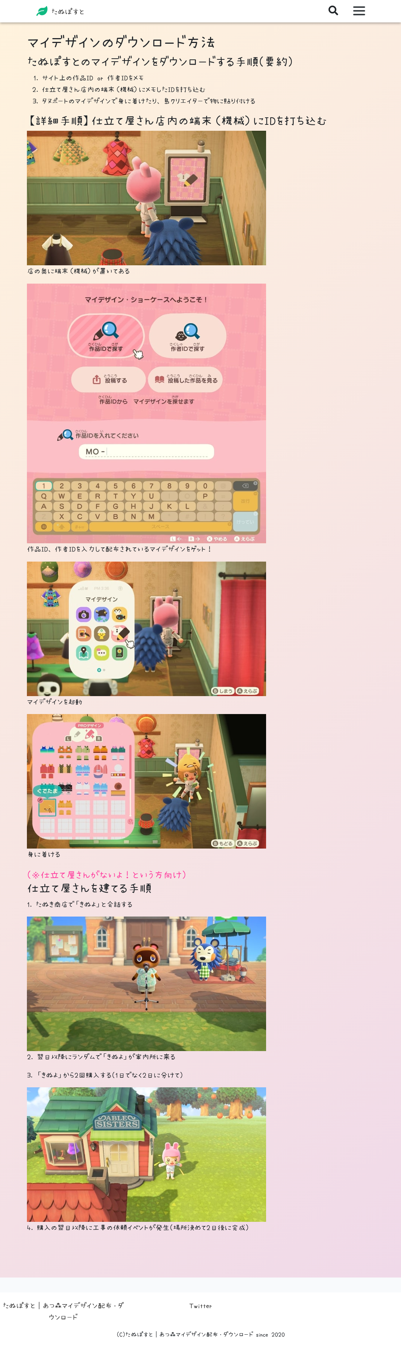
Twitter (200, 1305)
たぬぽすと (60, 11)
